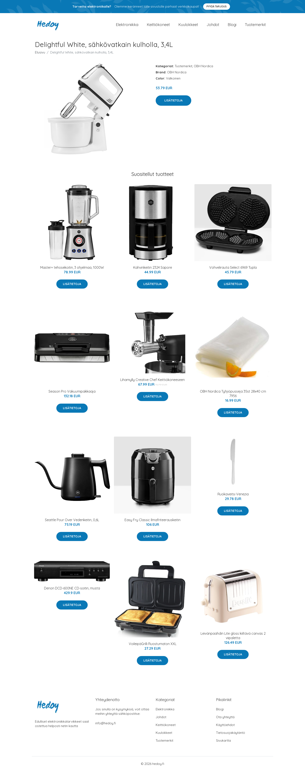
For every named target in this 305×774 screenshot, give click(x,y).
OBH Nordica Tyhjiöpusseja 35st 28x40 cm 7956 (233, 396)
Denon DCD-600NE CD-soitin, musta (72, 591)
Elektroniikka (127, 26)
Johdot (213, 26)
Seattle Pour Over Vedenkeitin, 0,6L (72, 523)
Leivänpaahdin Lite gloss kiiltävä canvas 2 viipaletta (233, 638)
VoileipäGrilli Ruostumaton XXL (152, 647)
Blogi (232, 26)
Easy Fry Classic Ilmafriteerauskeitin (152, 523)
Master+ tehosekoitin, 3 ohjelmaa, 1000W (72, 270)
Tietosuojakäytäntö (230, 736)
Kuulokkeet (188, 26)
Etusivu (40, 55)
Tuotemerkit (255, 26)
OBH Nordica (203, 69)
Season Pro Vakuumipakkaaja (72, 394)
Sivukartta (223, 743)
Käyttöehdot (225, 728)
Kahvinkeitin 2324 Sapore (152, 270)
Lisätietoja (173, 103)
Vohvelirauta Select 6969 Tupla (233, 270)
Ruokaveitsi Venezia (233, 497)
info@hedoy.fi (105, 726)
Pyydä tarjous (217, 6)
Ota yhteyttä (225, 720)
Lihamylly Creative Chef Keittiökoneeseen (152, 383)
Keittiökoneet (158, 26)
